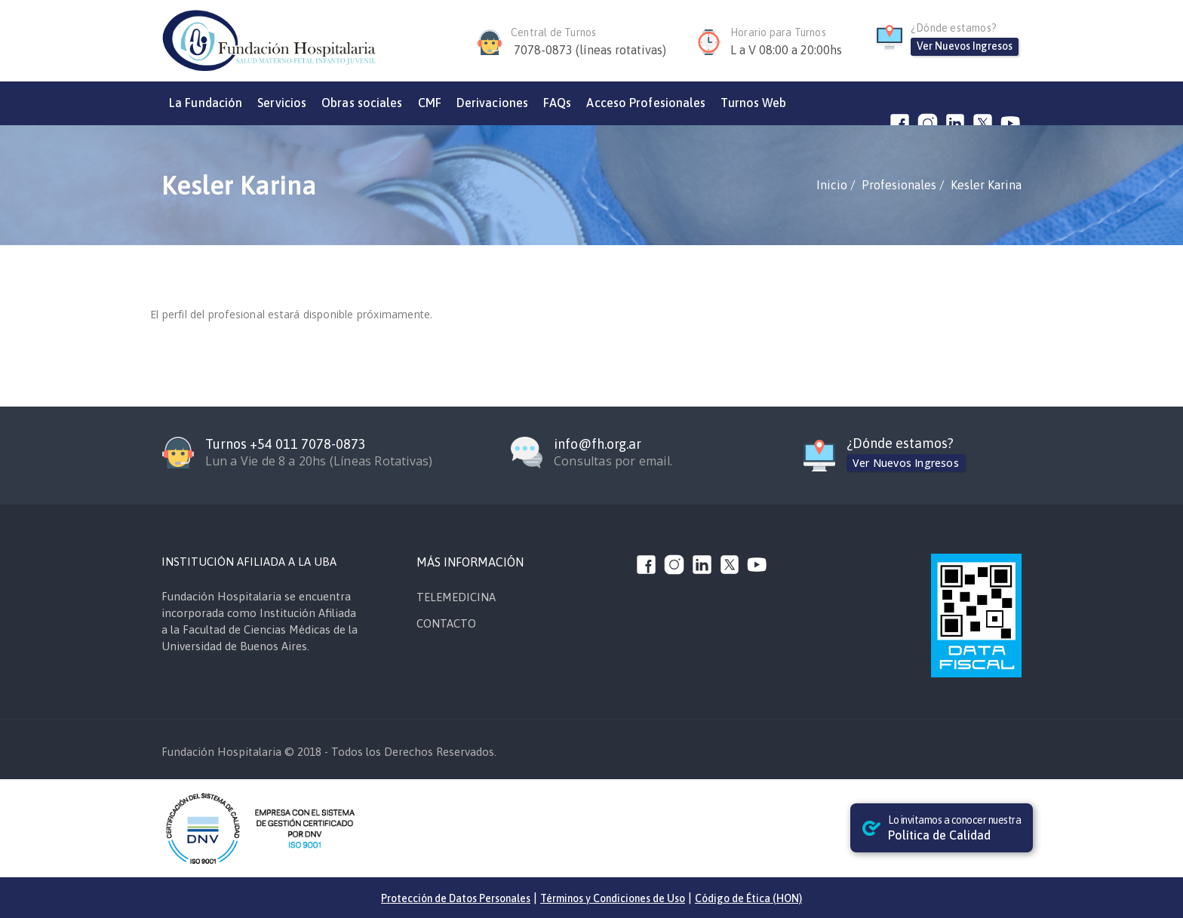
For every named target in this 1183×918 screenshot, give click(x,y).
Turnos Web (753, 102)
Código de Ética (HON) (748, 898)
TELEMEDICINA (456, 597)
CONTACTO (446, 623)
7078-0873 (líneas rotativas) (590, 50)
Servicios (281, 102)
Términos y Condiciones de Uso (612, 898)
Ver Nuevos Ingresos (964, 46)
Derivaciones (492, 102)
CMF (429, 102)
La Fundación (205, 102)
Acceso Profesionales (645, 102)
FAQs (557, 102)
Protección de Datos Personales (455, 898)
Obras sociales (361, 102)
